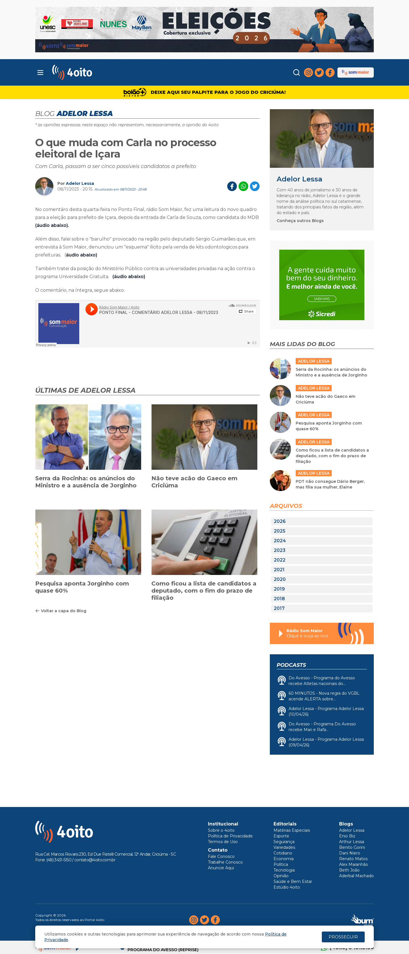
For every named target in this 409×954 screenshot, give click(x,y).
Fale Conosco (221, 856)
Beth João (349, 870)
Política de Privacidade (230, 836)
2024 (280, 540)
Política (281, 864)
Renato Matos (353, 858)
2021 (279, 569)
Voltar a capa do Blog (60, 610)
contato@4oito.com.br (94, 859)
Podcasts (291, 665)
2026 (280, 521)
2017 (279, 608)
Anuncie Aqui (221, 867)
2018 (279, 598)
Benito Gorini (352, 847)
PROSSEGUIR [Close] (343, 936)
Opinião (281, 875)
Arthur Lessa (351, 841)
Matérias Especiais (292, 830)
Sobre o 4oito (221, 830)
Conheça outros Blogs (300, 220)
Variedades (284, 847)
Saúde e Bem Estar (293, 881)
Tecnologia (284, 870)
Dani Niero (349, 853)
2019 (279, 589)
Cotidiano (283, 853)
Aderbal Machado (356, 875)
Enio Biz (347, 836)
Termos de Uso (223, 841)
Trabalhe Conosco (225, 862)
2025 (279, 531)
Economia (284, 858)
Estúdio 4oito (287, 887)
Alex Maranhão (353, 864)
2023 (279, 550)
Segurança (284, 841)
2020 (280, 579)
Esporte (281, 836)
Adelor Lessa (80, 183)
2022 (279, 560)
